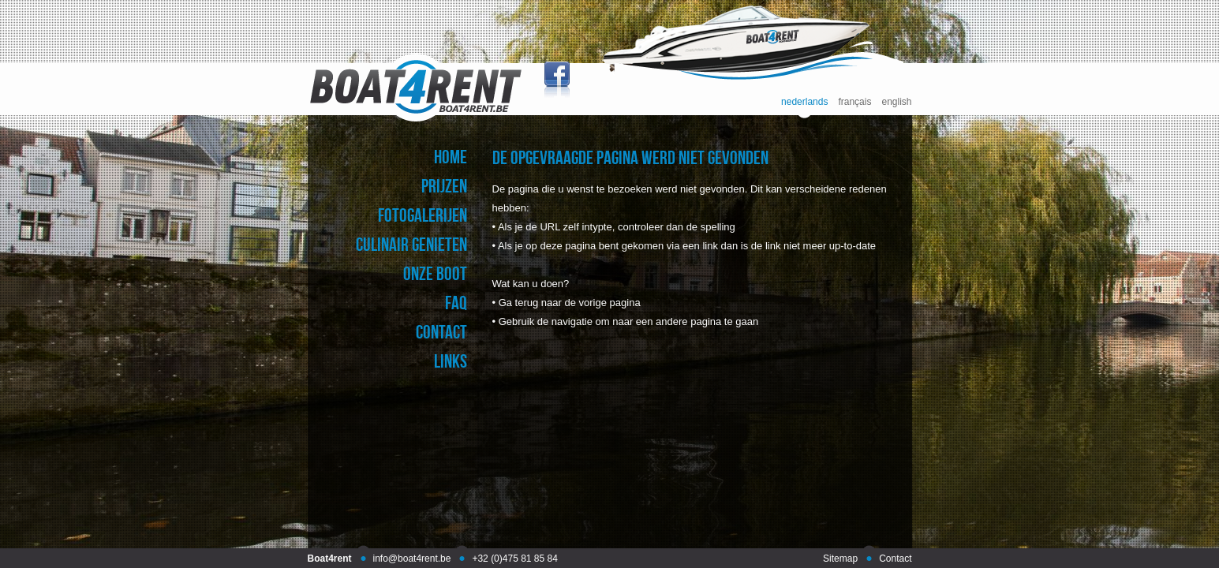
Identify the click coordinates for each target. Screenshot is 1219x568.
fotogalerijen (422, 215)
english (896, 102)
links (450, 361)
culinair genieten (411, 244)
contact (441, 332)
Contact (895, 558)
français (854, 102)
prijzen (444, 186)
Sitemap (840, 558)
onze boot (435, 273)
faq (456, 302)
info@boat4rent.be (412, 558)
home (450, 156)
